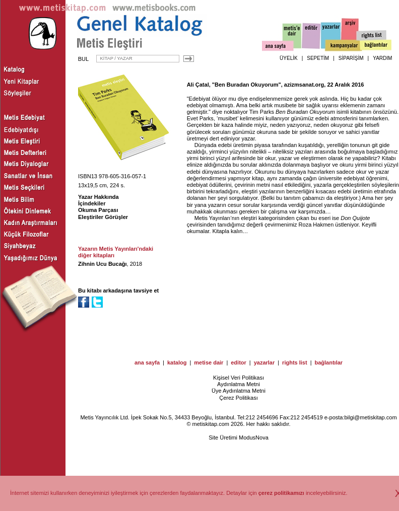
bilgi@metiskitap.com (370, 417)
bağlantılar (328, 362)
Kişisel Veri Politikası (238, 378)
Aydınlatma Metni (238, 384)
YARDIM (382, 58)
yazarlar (264, 362)
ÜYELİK (289, 58)
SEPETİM (318, 58)
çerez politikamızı (281, 493)
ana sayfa (147, 362)
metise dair (208, 362)
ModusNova (254, 437)
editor (238, 362)
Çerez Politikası (238, 398)
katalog (177, 362)
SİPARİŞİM (351, 58)
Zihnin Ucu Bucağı (102, 264)
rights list (294, 362)
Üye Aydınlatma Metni (238, 391)
